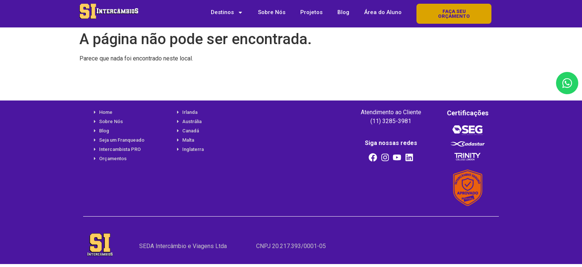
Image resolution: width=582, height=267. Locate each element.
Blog (343, 12)
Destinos (227, 12)
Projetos (311, 12)
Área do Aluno (383, 12)
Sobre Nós (271, 12)
